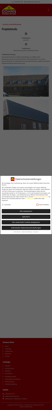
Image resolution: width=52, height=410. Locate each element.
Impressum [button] (36, 231)
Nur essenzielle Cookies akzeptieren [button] (26, 222)
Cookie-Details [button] (17, 231)
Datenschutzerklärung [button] (27, 231)
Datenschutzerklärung (41, 196)
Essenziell (6, 204)
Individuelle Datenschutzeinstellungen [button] (26, 228)
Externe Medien (43, 204)
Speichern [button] (26, 217)
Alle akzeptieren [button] (26, 211)
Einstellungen (29, 198)
